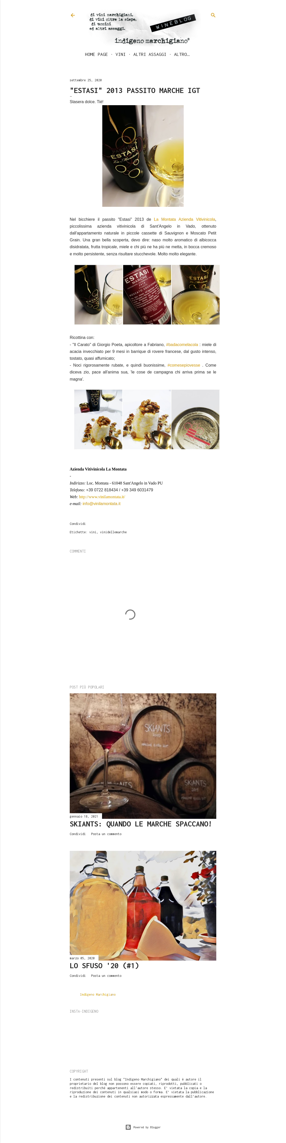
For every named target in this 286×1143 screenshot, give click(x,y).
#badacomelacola (182, 344)
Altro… (181, 54)
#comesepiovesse (183, 365)
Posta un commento (106, 834)
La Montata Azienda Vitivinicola (184, 219)
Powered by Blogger (143, 1127)
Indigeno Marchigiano (98, 994)
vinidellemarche (113, 532)
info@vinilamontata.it (102, 504)
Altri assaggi (149, 54)
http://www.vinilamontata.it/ (102, 497)
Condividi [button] (78, 524)
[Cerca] (213, 14)
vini (92, 532)
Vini (121, 54)
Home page (96, 54)
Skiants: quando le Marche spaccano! (141, 824)
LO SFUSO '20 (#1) (104, 965)
